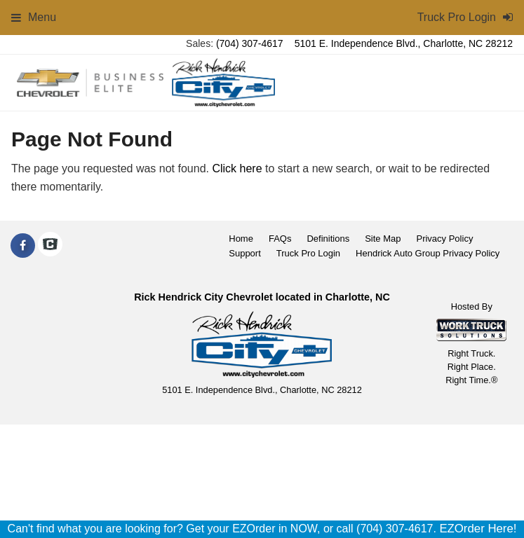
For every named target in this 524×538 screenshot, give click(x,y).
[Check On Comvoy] (50, 245)
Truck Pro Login (308, 253)
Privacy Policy (444, 238)
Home (241, 238)
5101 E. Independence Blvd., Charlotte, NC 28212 (404, 43)
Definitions (328, 238)
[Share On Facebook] (23, 245)
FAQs (280, 238)
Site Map (383, 238)
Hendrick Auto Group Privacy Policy (427, 253)
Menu (33, 17)
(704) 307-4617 (249, 43)
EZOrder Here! (477, 528)
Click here (237, 168)
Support (245, 253)
